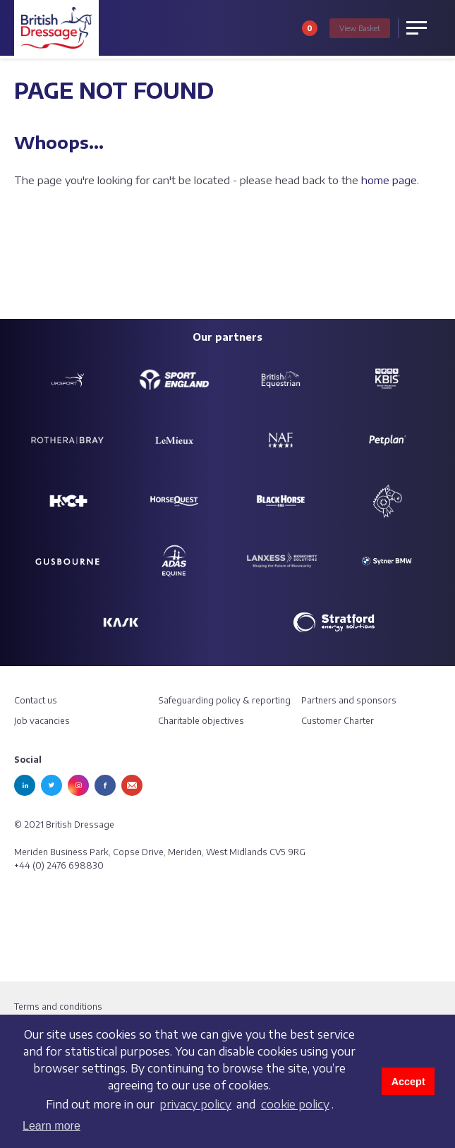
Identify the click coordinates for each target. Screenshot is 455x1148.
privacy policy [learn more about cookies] (195, 1104)
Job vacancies (42, 720)
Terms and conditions (58, 1006)
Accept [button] (408, 1081)
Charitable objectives (201, 720)
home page (389, 180)
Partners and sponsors (348, 700)
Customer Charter (337, 720)
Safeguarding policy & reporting (224, 700)
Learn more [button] (51, 1126)
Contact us (35, 700)
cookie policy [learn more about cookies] (295, 1104)
